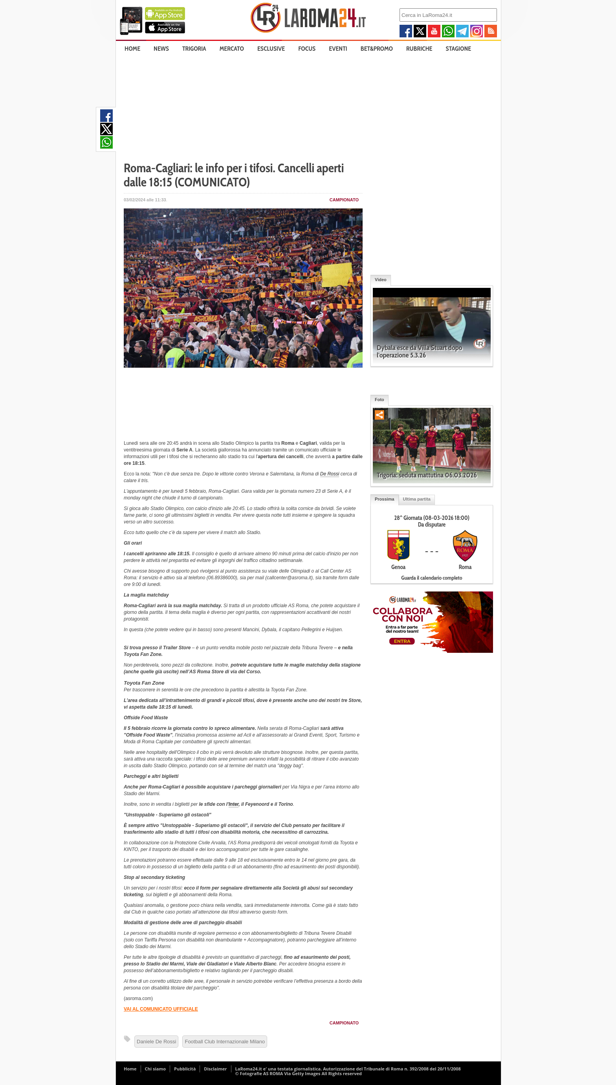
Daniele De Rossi (156, 1041)
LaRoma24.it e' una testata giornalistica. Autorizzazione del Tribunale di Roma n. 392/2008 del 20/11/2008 (348, 1069)
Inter (233, 804)
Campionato (344, 199)
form (343, 577)
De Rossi (329, 474)
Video (381, 279)
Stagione (458, 48)
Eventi (338, 48)
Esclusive (271, 48)
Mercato (232, 48)
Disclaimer (215, 1069)
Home (132, 48)
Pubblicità (185, 1069)
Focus (306, 48)
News (161, 48)
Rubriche (419, 48)
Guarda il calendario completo (431, 577)
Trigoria (194, 48)
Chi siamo (155, 1069)
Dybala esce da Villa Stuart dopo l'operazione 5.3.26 (419, 351)
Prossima (384, 499)
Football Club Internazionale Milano (225, 1041)
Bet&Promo (377, 48)
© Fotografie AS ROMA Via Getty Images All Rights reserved (298, 1073)
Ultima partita (417, 499)
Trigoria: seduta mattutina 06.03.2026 (427, 475)
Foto (379, 399)
